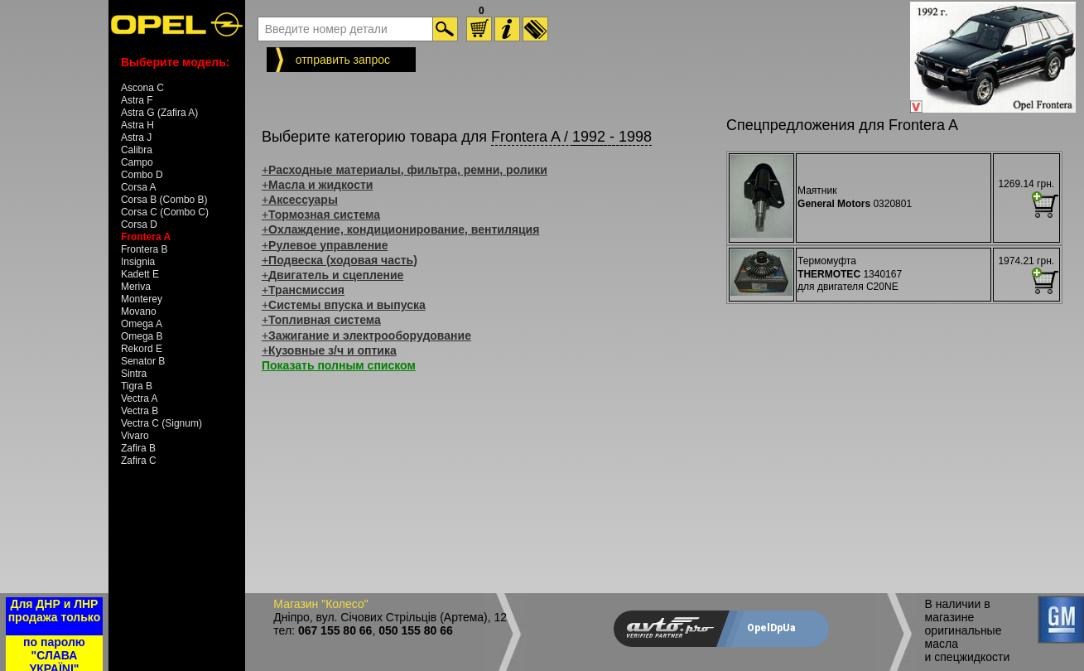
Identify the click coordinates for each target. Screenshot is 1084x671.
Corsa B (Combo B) (164, 199)
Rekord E (141, 349)
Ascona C (142, 88)
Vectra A (139, 398)
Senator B (143, 361)
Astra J (136, 137)
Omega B (142, 336)
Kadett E (140, 274)
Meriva (136, 286)
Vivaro (135, 436)
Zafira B (138, 448)
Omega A (141, 324)
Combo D (142, 175)
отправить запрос (343, 59)
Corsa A (139, 187)
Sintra (134, 373)
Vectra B (139, 411)
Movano (139, 311)
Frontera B (144, 249)
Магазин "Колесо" (320, 604)
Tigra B (136, 386)
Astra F (137, 100)
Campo (137, 162)
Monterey (141, 299)
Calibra (136, 150)
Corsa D (139, 224)
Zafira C (139, 460)
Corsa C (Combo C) (165, 212)
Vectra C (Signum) (161, 423)
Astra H (137, 125)
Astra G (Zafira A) (159, 112)
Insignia (138, 262)
